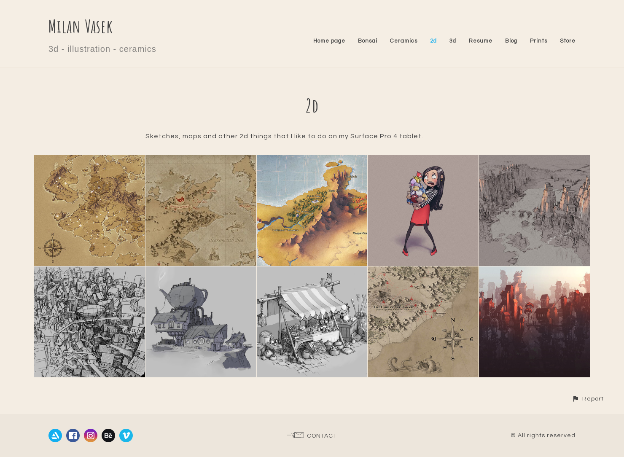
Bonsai (367, 41)
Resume (480, 41)
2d (433, 41)
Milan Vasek (80, 26)
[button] (587, 398)
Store (568, 41)
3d (452, 41)
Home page (329, 41)
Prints (538, 41)
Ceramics (403, 41)
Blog (511, 41)
